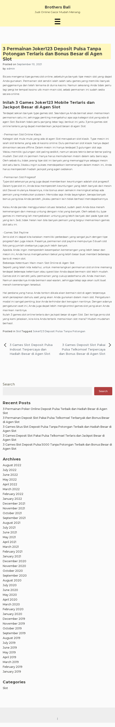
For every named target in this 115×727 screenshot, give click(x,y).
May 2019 (9, 652)
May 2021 (9, 537)
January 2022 (12, 498)
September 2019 (14, 633)
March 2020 (11, 604)
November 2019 (14, 623)
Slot (18, 331)
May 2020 (10, 594)
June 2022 (10, 474)
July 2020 (10, 585)
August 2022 (12, 465)
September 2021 (14, 518)
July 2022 (9, 470)
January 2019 (12, 671)
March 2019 (11, 662)
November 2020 (14, 566)
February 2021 (12, 551)
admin (11, 68)
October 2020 (13, 570)
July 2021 (9, 527)
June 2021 (10, 532)
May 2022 (10, 479)
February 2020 (13, 609)
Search (9, 384)
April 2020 (10, 599)
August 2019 (11, 638)
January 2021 (12, 556)
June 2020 (10, 590)
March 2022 (11, 489)
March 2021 (11, 546)
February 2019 (12, 666)
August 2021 (11, 522)
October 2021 (12, 513)
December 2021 (14, 503)
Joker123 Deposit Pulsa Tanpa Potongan (59, 331)
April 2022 (10, 484)
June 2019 (10, 647)
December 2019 (14, 618)
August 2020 (12, 580)
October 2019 (12, 628)
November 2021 (14, 508)
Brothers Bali (57, 7)
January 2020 (12, 614)
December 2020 (14, 561)
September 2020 (15, 575)
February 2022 (13, 494)
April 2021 (9, 542)
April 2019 (9, 657)
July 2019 (9, 642)
